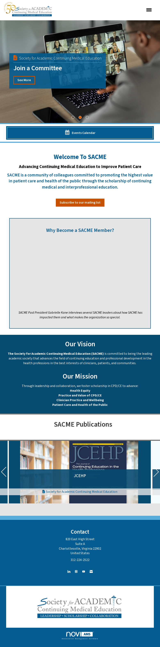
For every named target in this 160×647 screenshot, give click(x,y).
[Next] (156, 473)
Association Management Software (80, 635)
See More (24, 80)
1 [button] (72, 117)
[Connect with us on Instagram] (76, 572)
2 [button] (80, 117)
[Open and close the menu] (105, 10)
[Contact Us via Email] (91, 572)
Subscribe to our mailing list (80, 202)
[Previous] (3, 473)
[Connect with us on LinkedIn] (68, 572)
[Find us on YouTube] (83, 572)
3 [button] (87, 117)
